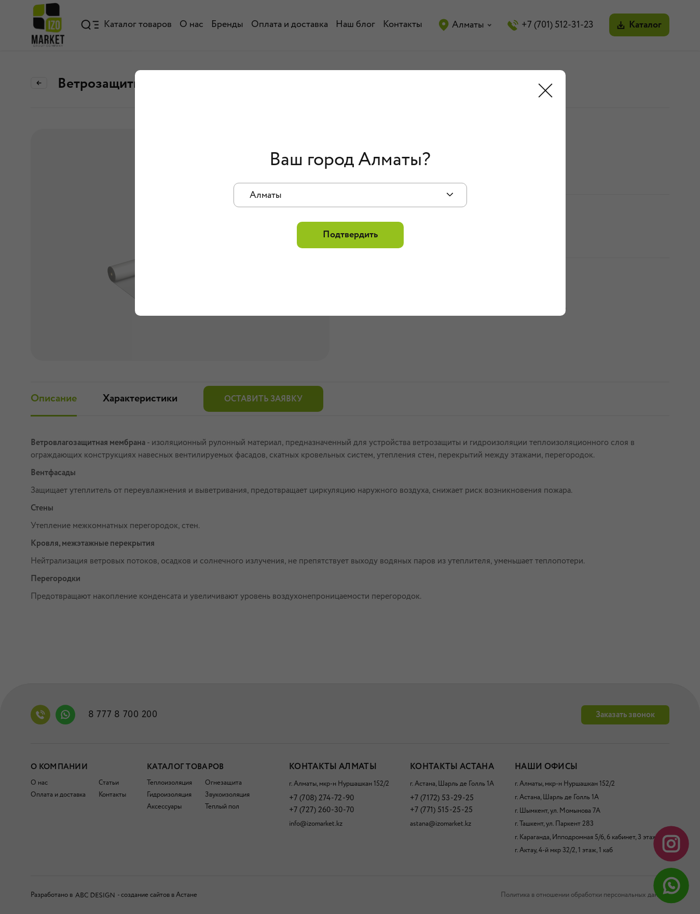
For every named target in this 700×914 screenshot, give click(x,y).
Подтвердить (350, 234)
